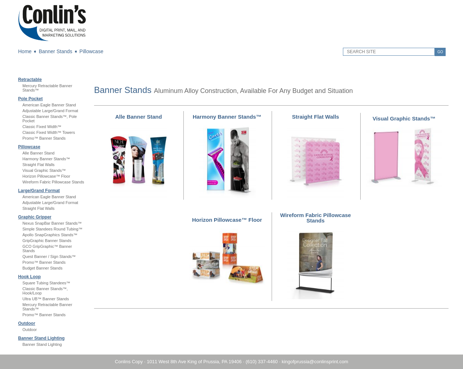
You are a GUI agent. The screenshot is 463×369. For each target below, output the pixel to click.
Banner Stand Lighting (41, 338)
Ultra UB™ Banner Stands (45, 299)
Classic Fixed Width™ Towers (48, 132)
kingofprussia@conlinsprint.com (315, 361)
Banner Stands (55, 51)
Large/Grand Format (39, 190)
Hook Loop (29, 276)
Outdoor (26, 323)
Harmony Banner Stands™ (46, 159)
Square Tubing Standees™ (46, 283)
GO (440, 52)
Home (24, 51)
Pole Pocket (30, 98)
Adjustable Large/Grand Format (50, 111)
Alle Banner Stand (38, 153)
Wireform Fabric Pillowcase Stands (53, 182)
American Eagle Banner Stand (49, 105)
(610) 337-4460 (262, 361)
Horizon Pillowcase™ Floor (46, 176)
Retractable (30, 79)
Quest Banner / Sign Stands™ (49, 256)
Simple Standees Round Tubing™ (52, 229)
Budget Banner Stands (42, 268)
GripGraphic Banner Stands (46, 240)
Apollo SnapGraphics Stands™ (49, 235)
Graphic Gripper (34, 217)
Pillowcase (91, 51)
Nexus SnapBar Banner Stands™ (52, 223)
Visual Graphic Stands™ (44, 170)
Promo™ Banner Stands (43, 138)
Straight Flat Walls (38, 164)
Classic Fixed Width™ (41, 126)
